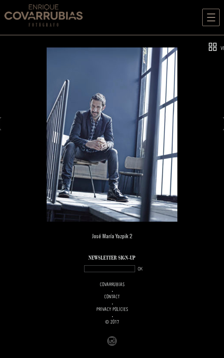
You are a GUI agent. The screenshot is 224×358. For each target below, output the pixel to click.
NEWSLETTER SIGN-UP (112, 258)
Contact (112, 297)
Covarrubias (112, 284)
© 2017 (112, 322)
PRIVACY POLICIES (112, 309)
